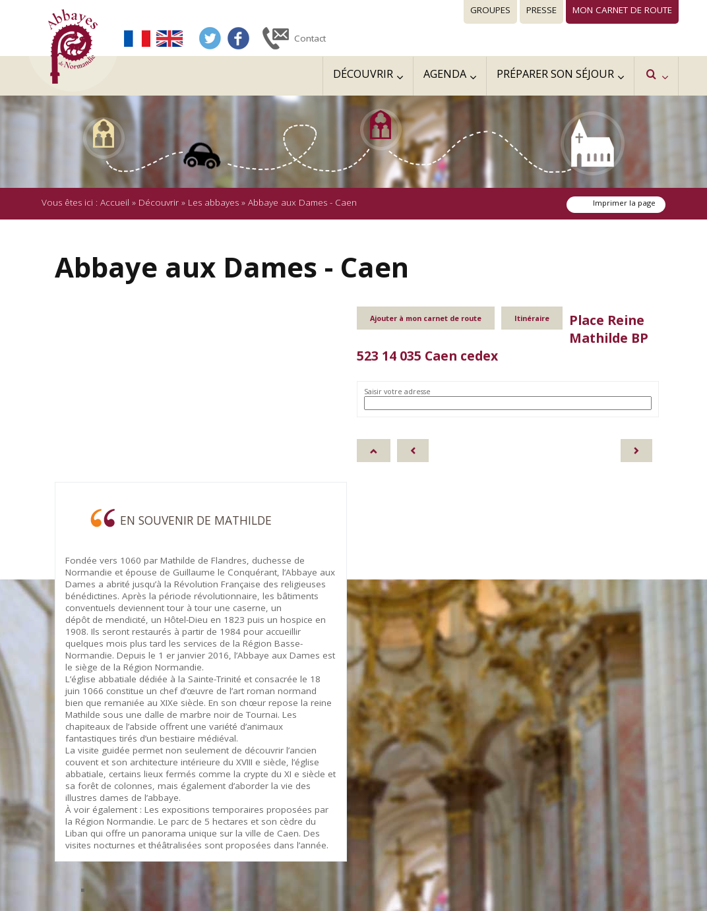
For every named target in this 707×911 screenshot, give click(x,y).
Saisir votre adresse (397, 391)
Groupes (490, 10)
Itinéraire (531, 318)
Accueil (114, 202)
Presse (541, 10)
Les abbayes (213, 202)
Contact (310, 38)
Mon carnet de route (622, 10)
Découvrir (158, 202)
